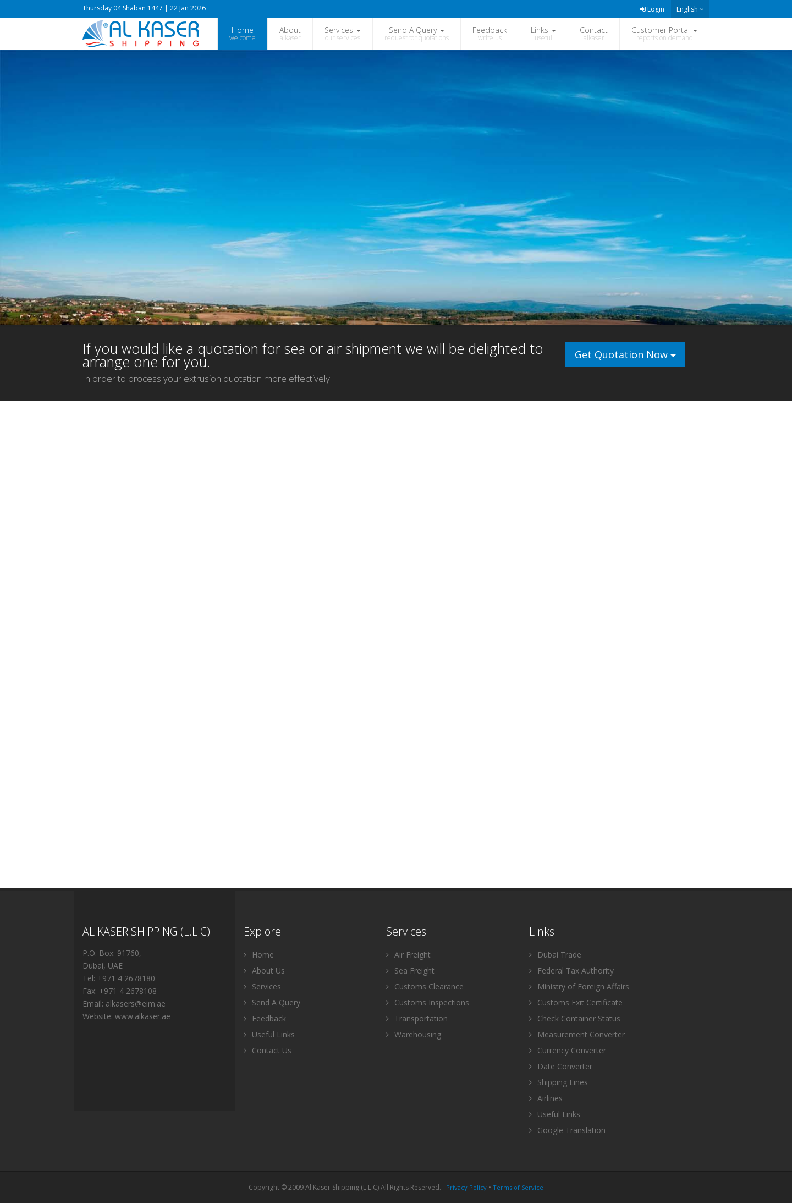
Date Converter (560, 1066)
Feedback (489, 33)
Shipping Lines (558, 1082)
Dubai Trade (555, 954)
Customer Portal (664, 33)
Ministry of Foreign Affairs (579, 986)
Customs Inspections (427, 1002)
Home (242, 33)
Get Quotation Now (625, 354)
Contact (594, 33)
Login (652, 9)
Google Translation (567, 1130)
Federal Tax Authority (571, 970)
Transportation (417, 1018)
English (690, 9)
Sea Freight (410, 970)
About (290, 33)
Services (342, 33)
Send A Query (416, 33)
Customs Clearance (425, 986)
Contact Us (268, 1050)
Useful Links (269, 1034)
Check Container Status (574, 1018)
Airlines (546, 1098)
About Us (264, 970)
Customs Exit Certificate (576, 1002)
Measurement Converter (577, 1034)
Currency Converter (567, 1050)
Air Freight (408, 954)
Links (543, 33)
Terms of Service (518, 1187)
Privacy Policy (466, 1187)
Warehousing (413, 1034)
